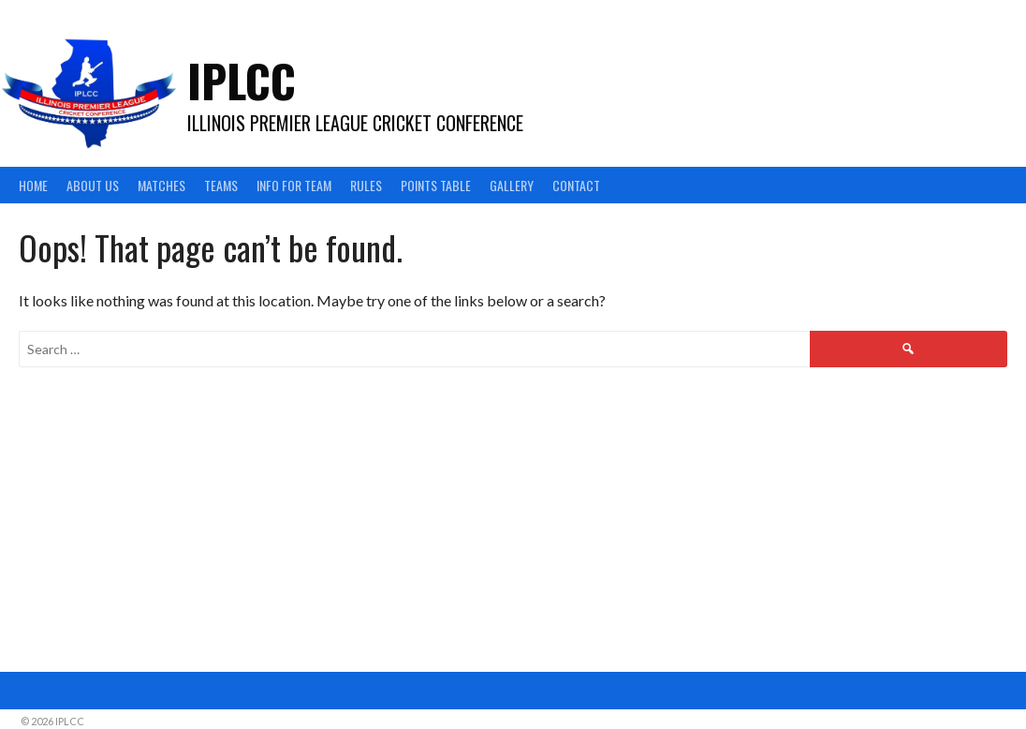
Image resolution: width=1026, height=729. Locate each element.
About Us (92, 185)
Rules (366, 185)
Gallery (512, 185)
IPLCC (241, 80)
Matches (161, 185)
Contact (576, 185)
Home (33, 185)
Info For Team (293, 185)
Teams (221, 185)
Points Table (436, 185)
